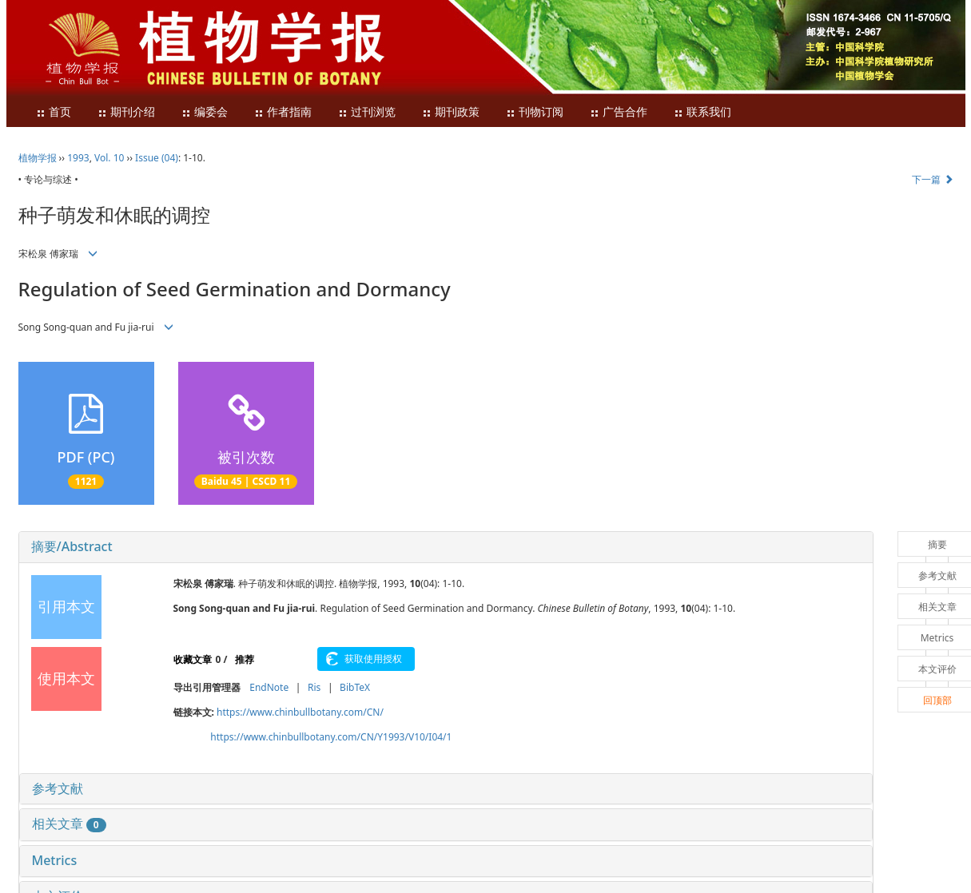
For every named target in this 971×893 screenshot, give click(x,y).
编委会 (204, 112)
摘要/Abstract (72, 546)
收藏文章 (192, 659)
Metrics (55, 860)
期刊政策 (451, 112)
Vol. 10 (109, 158)
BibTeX (355, 687)
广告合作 (618, 112)
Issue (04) (156, 158)
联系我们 (702, 112)
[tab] (446, 547)
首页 (53, 112)
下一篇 (932, 179)
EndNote (269, 687)
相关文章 (69, 823)
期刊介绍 (126, 112)
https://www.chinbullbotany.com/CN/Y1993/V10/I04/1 (331, 737)
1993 (78, 158)
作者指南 (283, 112)
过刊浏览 (367, 112)
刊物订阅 (534, 112)
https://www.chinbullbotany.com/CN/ (300, 712)
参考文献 (57, 788)
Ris (314, 687)
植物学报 (37, 158)
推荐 (244, 659)
